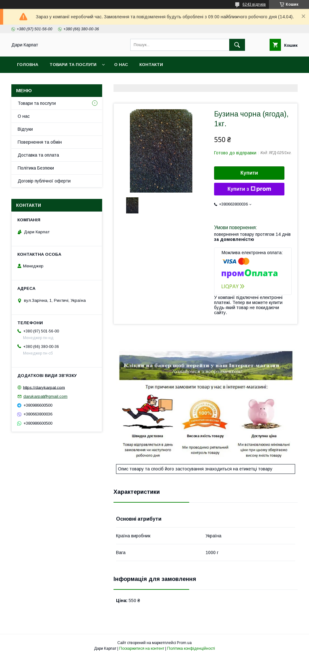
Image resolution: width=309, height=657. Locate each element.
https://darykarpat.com (44, 387)
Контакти (151, 64)
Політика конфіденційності (191, 648)
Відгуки (25, 129)
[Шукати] (237, 45)
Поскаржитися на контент (141, 648)
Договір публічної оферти (44, 180)
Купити (249, 173)
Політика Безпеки (36, 167)
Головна (27, 64)
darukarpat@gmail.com (45, 396)
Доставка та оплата (38, 155)
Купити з (249, 189)
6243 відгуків (254, 4)
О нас (121, 64)
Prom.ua (184, 643)
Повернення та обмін (40, 142)
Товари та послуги (73, 64)
